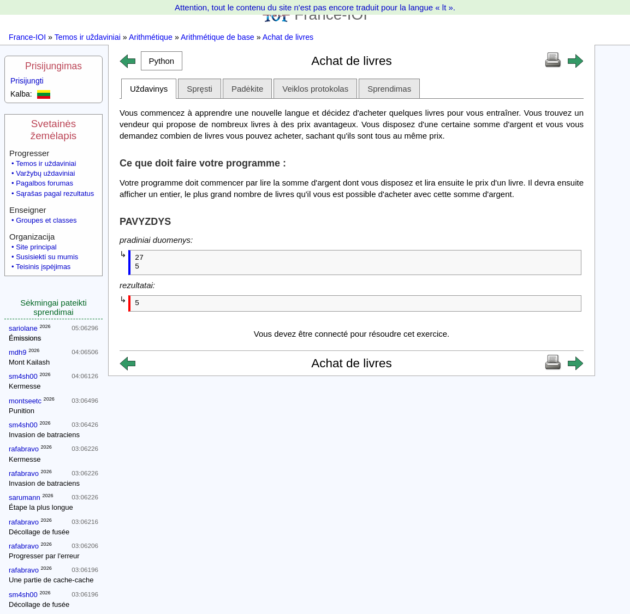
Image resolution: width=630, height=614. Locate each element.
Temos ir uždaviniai (88, 37)
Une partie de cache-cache (51, 580)
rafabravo (24, 449)
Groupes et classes (46, 220)
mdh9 (18, 352)
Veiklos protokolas (315, 88)
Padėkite (247, 88)
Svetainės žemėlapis (53, 129)
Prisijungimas (53, 66)
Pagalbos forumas (44, 183)
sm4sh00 (23, 376)
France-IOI (27, 37)
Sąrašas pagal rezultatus (55, 193)
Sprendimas (389, 88)
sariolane (23, 328)
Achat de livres (288, 37)
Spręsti (199, 88)
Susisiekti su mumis (47, 257)
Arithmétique (151, 37)
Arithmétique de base (217, 37)
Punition (21, 411)
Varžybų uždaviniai (45, 173)
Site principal (36, 247)
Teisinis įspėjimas (43, 267)
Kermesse (25, 386)
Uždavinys (149, 88)
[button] (161, 60)
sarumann (24, 497)
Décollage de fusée (39, 532)
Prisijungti (27, 80)
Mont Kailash (29, 362)
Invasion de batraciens (44, 435)
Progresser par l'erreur (44, 556)
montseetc (25, 401)
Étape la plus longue (41, 507)
